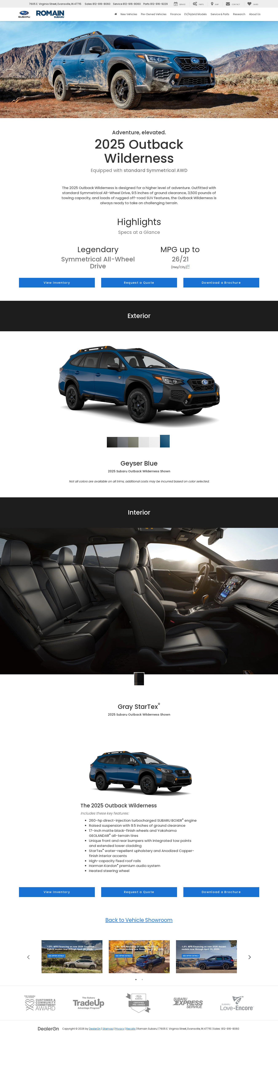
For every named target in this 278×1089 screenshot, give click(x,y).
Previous (28, 1006)
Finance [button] (175, 14)
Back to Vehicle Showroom (139, 920)
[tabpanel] (72, 1006)
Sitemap (107, 1078)
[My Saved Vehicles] (252, 4)
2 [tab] (142, 1029)
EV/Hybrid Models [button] (195, 14)
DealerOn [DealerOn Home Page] (95, 1078)
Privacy (119, 1078)
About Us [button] (255, 14)
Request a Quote (139, 283)
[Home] (116, 14)
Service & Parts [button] (220, 14)
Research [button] (239, 14)
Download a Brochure (221, 283)
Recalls (131, 1078)
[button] (112, 442)
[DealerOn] (48, 1078)
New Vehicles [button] (129, 14)
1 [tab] (136, 1029)
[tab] (112, 442)
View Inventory (57, 283)
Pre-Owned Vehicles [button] (154, 14)
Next (250, 1006)
